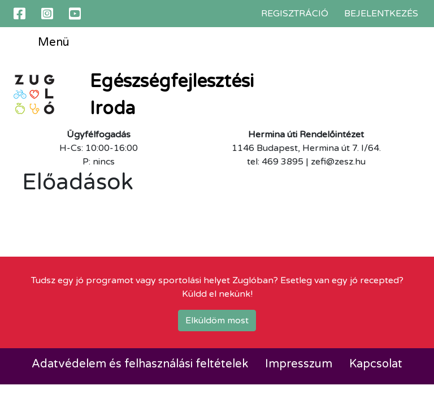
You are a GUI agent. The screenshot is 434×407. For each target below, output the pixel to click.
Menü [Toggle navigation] (45, 42)
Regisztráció (294, 13)
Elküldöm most (217, 320)
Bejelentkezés (381, 13)
